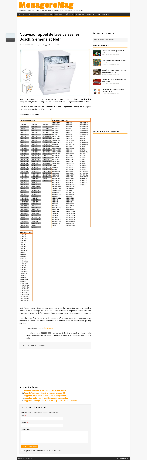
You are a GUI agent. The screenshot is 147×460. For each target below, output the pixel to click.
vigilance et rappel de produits (46, 45)
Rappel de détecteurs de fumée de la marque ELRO (45, 395)
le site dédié (48, 328)
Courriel (24, 422)
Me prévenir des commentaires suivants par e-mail (42, 450)
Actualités (33, 14)
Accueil (22, 14)
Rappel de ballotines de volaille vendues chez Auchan (46, 398)
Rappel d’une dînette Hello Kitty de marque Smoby (45, 390)
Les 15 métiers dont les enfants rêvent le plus (113, 90)
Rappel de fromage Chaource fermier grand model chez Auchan (50, 401)
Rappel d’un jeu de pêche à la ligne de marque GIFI (44, 393)
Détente (69, 14)
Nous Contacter (123, 458)
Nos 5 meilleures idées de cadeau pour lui (114, 61)
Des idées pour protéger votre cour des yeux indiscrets (114, 71)
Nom (23, 416)
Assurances (47, 14)
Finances (80, 14)
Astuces (58, 14)
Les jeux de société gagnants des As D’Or (114, 52)
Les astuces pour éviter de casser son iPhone (114, 81)
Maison (90, 14)
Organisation (103, 14)
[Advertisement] (73, 24)
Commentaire (26, 429)
